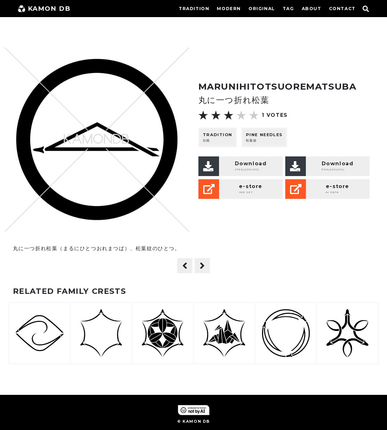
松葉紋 (264, 137)
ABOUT (311, 8)
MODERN (229, 8)
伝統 (217, 137)
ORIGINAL (261, 8)
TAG (288, 8)
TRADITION (194, 8)
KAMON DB (44, 8)
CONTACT (342, 8)
